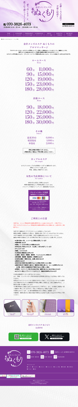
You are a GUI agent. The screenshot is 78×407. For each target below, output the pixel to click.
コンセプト (35, 366)
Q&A (35, 369)
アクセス (30, 369)
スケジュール (49, 366)
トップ (29, 366)
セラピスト (42, 366)
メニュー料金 (57, 366)
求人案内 (64, 366)
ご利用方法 (71, 366)
